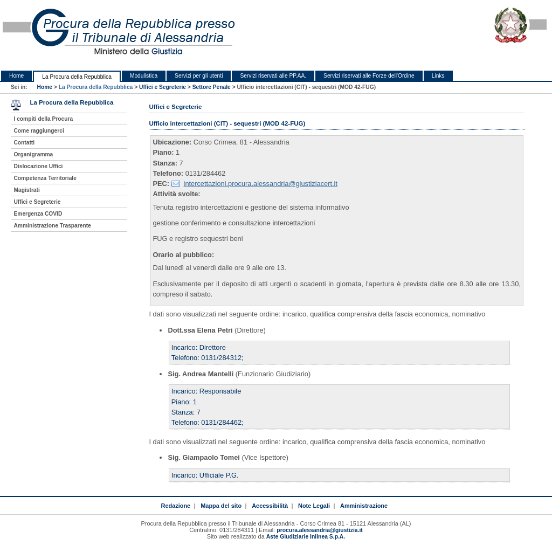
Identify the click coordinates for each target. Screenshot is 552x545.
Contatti (23, 143)
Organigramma (33, 154)
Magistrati (26, 190)
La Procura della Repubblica (77, 77)
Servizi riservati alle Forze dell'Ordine (369, 76)
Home (16, 76)
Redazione (175, 505)
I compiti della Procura (43, 119)
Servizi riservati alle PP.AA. (273, 76)
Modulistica (143, 76)
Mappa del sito (221, 505)
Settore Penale (211, 87)
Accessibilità (270, 505)
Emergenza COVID (37, 214)
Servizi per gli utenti (199, 76)
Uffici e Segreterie (162, 87)
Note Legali (314, 505)
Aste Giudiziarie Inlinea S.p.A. (305, 537)
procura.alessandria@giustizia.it (319, 530)
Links (438, 76)
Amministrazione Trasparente (52, 226)
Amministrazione (364, 505)
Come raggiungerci (38, 131)
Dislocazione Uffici (38, 166)
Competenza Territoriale (44, 178)
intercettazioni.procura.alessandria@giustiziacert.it (260, 184)
